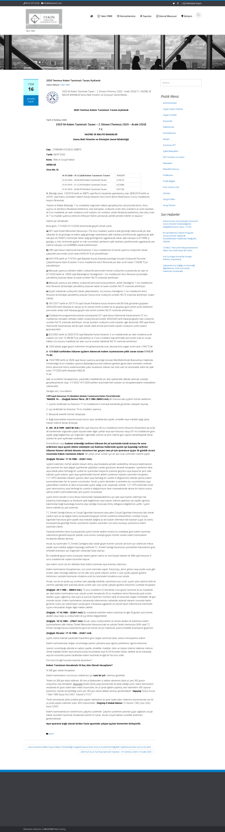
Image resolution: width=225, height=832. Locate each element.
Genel (51, 733)
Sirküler (166, 193)
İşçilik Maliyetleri (170, 151)
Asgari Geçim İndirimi (173, 109)
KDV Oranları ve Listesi (173, 157)
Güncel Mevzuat (98, 798)
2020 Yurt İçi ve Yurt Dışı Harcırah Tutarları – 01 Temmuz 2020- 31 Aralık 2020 (117, 751)
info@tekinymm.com (53, 3)
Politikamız (168, 175)
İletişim (166, 139)
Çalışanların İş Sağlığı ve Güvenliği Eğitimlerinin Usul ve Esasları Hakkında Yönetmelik (179, 268)
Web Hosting (59, 829)
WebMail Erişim (192, 3)
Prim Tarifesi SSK (171, 187)
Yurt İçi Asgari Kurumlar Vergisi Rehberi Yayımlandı (177, 258)
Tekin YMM (65, 85)
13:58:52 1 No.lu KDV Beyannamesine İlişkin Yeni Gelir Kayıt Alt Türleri (180, 249)
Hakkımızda (168, 127)
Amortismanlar (170, 102)
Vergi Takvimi (169, 205)
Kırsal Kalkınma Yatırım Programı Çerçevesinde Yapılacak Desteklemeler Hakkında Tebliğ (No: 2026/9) (180, 237)
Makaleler (167, 163)
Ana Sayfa (96, 789)
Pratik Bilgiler (169, 181)
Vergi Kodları (169, 199)
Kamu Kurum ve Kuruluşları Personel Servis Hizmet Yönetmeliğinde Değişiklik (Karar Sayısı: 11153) (180, 224)
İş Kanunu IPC (169, 145)
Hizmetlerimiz (169, 133)
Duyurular (167, 121)
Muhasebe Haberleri (32, 829)
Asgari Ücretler (170, 114)
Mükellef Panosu (171, 169)
